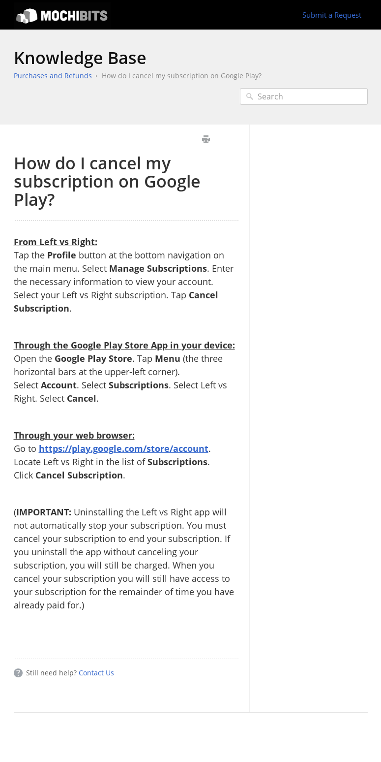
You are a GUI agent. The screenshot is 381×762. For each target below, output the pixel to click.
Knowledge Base (80, 57)
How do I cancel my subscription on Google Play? (182, 75)
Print (206, 139)
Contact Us (96, 672)
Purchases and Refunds (53, 75)
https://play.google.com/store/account (123, 448)
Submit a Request (331, 15)
